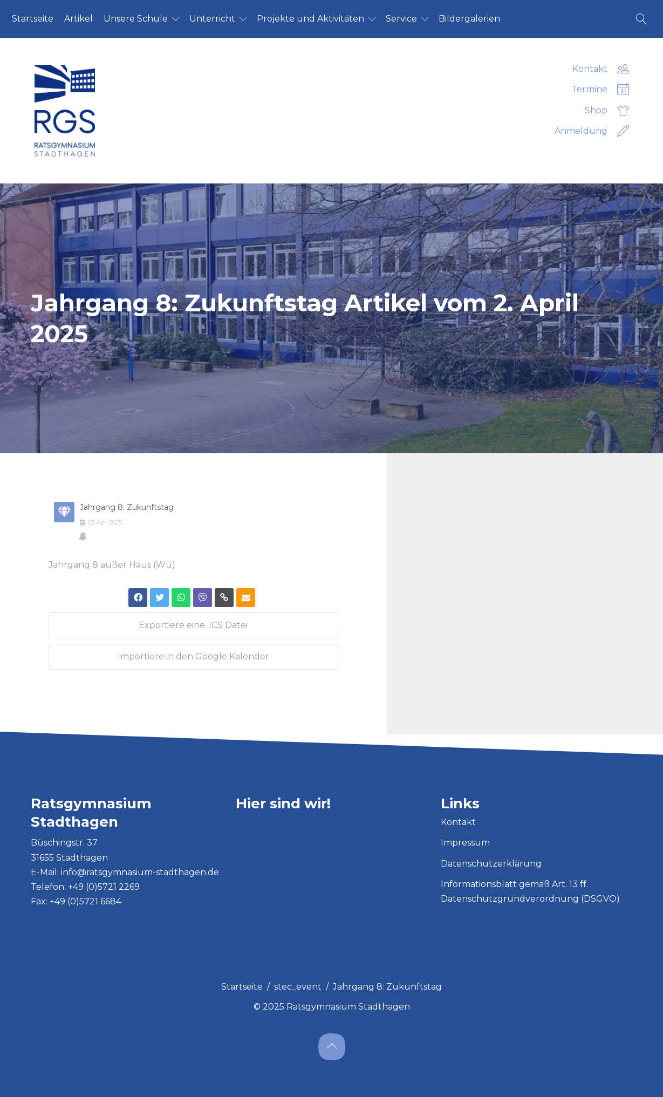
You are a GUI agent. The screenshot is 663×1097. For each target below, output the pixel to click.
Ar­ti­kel (78, 18)
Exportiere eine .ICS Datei (193, 625)
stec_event (298, 987)
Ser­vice (401, 18)
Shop (606, 110)
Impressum (465, 842)
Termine (599, 89)
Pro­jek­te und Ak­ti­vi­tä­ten (310, 18)
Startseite (242, 987)
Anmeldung (591, 131)
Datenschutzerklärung (491, 863)
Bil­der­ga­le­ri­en (469, 18)
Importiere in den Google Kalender (193, 656)
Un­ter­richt (212, 18)
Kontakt (600, 69)
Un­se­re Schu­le (136, 18)
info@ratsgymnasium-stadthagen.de (140, 872)
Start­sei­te (32, 18)
